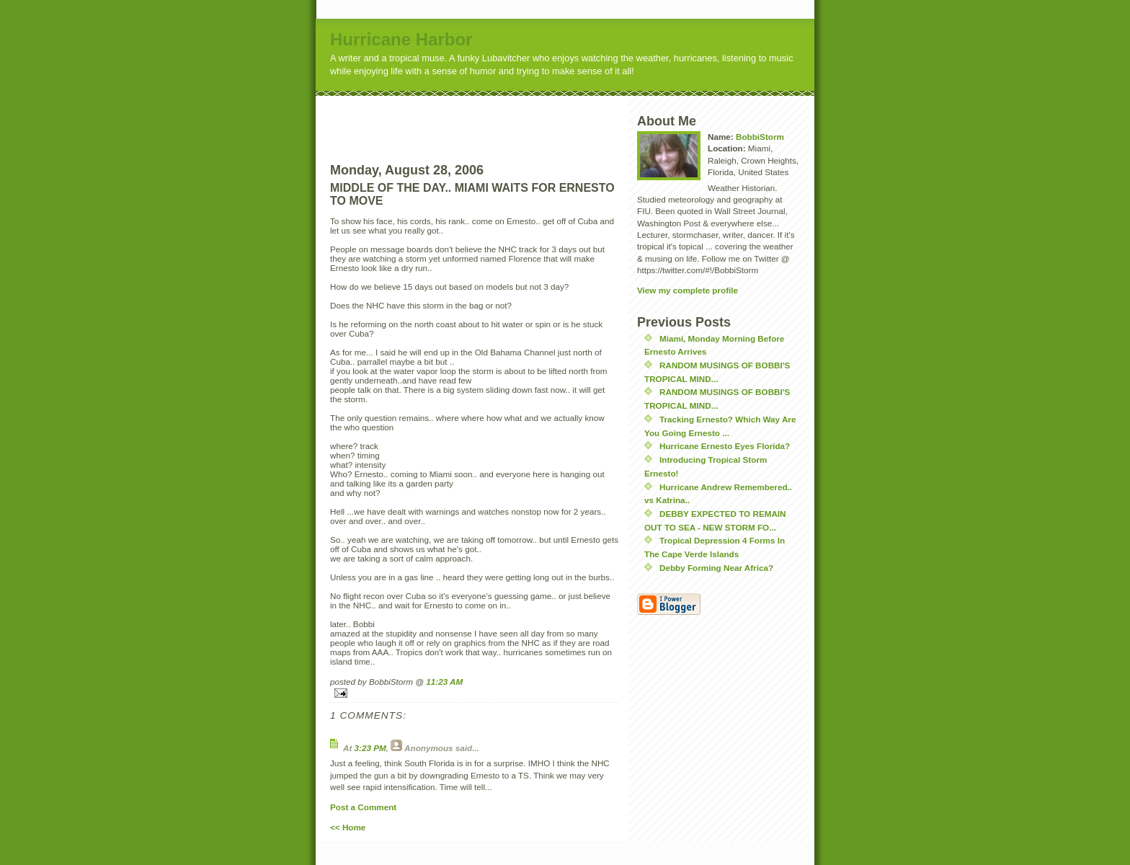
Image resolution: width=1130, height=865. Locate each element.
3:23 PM (370, 748)
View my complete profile (687, 290)
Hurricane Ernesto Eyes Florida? (724, 446)
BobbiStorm (760, 136)
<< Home (347, 827)
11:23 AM (444, 681)
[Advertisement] (500, 117)
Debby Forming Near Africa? (716, 567)
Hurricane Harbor (401, 39)
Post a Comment (363, 807)
